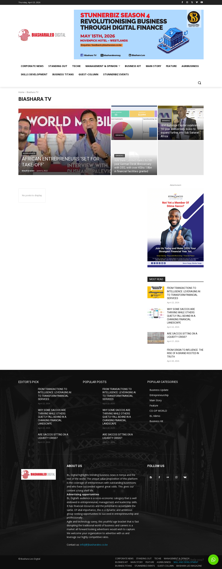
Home (21, 92)
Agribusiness (29, 153)
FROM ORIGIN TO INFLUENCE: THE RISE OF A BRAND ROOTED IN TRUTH (185, 353)
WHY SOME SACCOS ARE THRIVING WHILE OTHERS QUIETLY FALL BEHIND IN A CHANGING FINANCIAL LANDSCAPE (181, 316)
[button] (199, 83)
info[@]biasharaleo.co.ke (94, 544)
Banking (120, 135)
